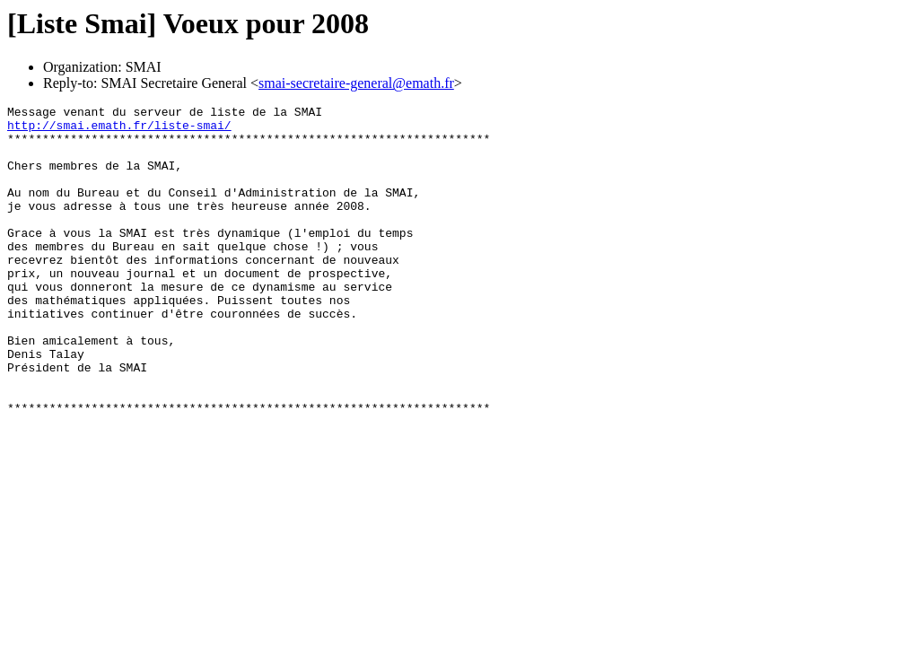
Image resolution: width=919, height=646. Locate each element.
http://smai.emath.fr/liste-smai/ (119, 130)
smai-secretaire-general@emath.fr (356, 83)
